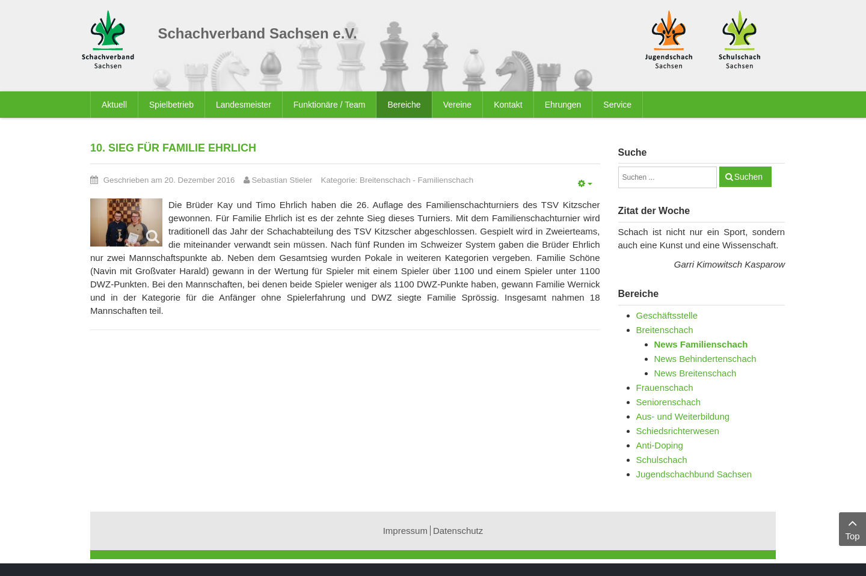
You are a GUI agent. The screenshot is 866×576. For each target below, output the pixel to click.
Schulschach (661, 460)
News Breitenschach (695, 373)
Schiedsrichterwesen (677, 431)
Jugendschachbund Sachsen (694, 474)
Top (852, 528)
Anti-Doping (659, 445)
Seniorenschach (668, 402)
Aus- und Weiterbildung (683, 416)
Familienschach (445, 180)
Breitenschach (385, 180)
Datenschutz (458, 530)
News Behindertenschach (705, 359)
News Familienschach (701, 344)
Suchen (748, 177)
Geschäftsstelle (667, 315)
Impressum (405, 530)
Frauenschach (664, 387)
